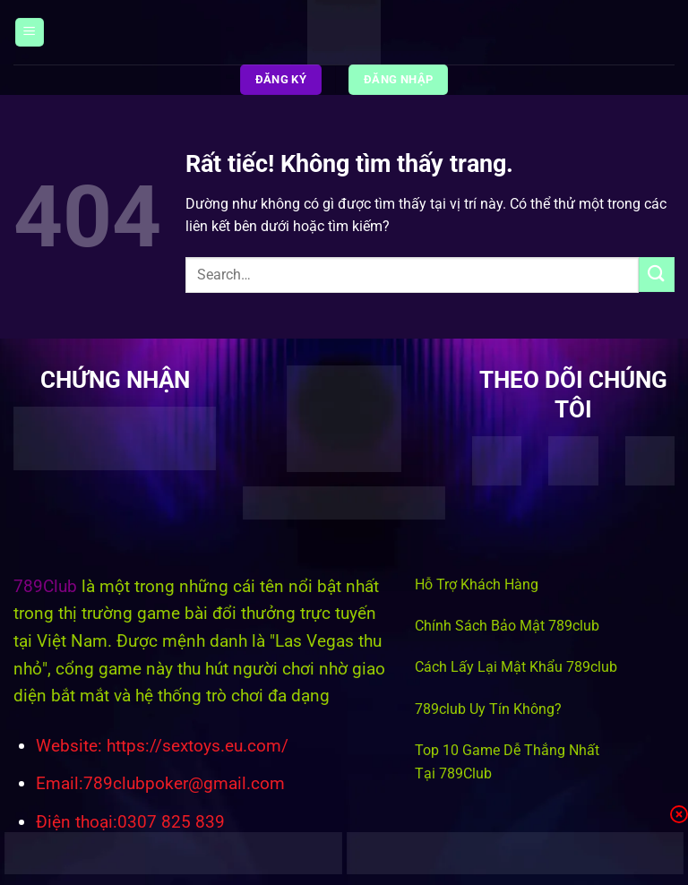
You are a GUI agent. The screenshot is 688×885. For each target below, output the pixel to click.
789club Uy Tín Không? (488, 708)
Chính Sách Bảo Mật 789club (507, 625)
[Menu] (29, 32)
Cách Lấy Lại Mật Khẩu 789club (516, 666)
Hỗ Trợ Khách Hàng (476, 584)
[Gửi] (657, 274)
